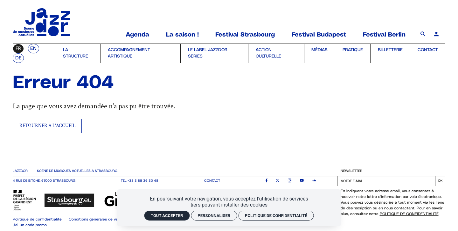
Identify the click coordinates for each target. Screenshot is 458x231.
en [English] (33, 48)
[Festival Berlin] (384, 35)
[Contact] (427, 53)
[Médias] (319, 53)
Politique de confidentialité (409, 214)
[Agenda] (138, 35)
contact (212, 180)
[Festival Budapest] (319, 35)
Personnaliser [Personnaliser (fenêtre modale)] (214, 215)
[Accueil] (41, 34)
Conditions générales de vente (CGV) (102, 219)
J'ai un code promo (30, 225)
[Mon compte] (436, 34)
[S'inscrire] (440, 181)
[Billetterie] (390, 53)
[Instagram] (290, 181)
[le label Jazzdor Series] (214, 53)
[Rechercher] (423, 34)
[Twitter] (277, 181)
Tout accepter (167, 215)
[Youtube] (302, 181)
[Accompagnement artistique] (140, 53)
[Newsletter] (386, 181)
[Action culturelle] (276, 53)
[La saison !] (182, 35)
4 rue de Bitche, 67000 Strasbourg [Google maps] (44, 180)
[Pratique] (352, 53)
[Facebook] (266, 181)
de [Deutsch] (18, 58)
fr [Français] (18, 48)
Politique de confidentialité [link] (276, 215)
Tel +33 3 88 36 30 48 (139, 180)
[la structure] (78, 53)
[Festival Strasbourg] (245, 35)
